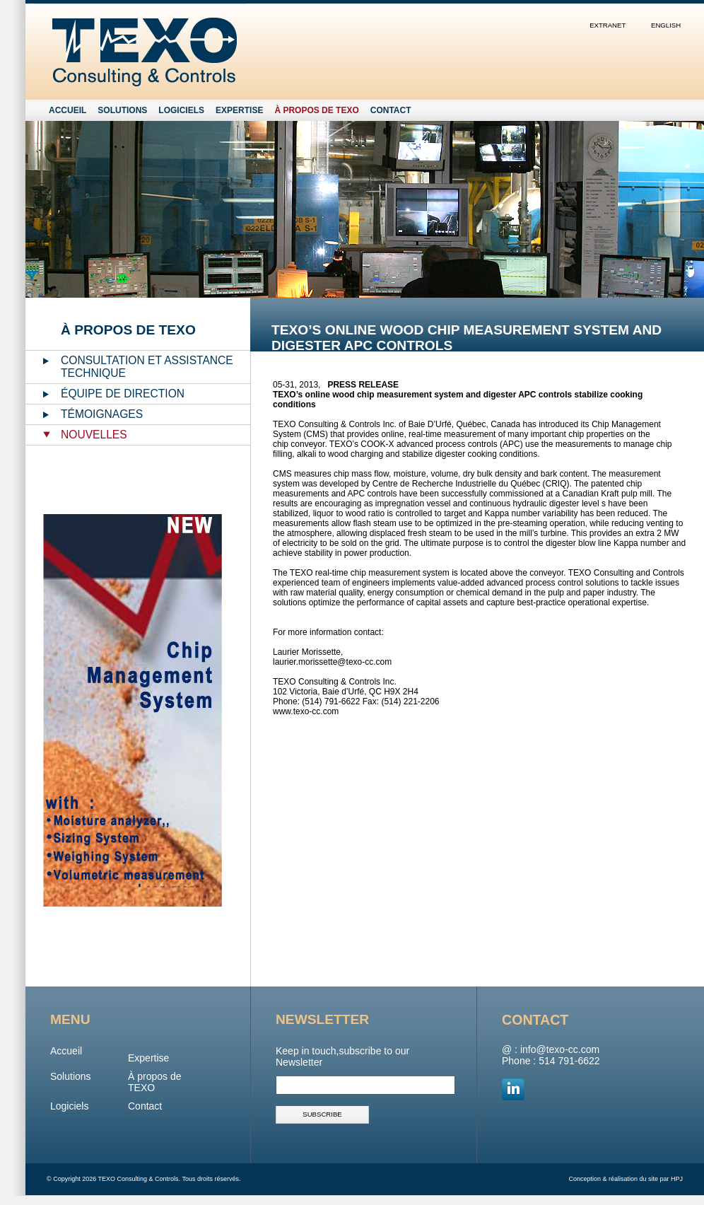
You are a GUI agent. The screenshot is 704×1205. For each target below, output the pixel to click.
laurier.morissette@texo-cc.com (332, 662)
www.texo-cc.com (306, 711)
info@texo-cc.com (559, 1049)
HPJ (677, 1178)
